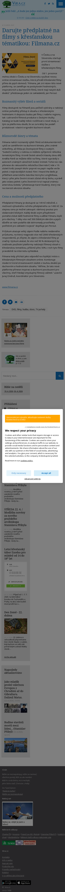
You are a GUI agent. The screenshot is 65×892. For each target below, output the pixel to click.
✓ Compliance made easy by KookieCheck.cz (42, 427)
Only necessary (18, 473)
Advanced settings (32, 478)
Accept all (46, 473)
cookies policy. (26, 460)
